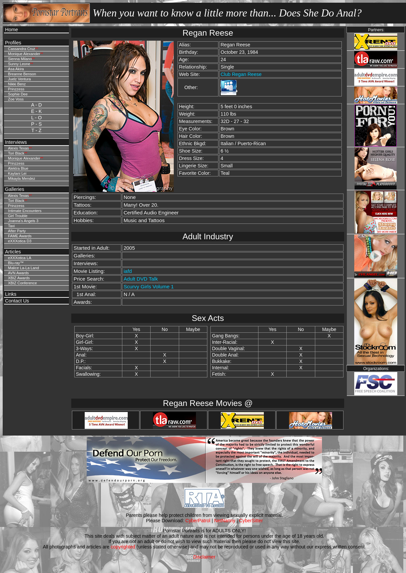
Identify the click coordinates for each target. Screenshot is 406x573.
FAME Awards (20, 236)
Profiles (13, 42)
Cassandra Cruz (21, 49)
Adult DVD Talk (141, 279)
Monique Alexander (24, 54)
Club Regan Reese (240, 74)
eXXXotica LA (19, 258)
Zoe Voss (16, 99)
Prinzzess (16, 89)
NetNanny (224, 520)
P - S (36, 124)
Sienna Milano (20, 59)
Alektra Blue (18, 168)
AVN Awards (18, 273)
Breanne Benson (22, 74)
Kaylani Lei (17, 173)
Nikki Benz (17, 84)
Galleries (14, 189)
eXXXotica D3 (20, 241)
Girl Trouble (18, 216)
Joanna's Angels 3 (23, 221)
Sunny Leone (19, 64)
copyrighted (123, 546)
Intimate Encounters (25, 211)
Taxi (11, 226)
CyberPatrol (198, 520)
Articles (13, 251)
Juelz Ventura (19, 79)
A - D (36, 105)
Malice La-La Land (23, 268)
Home (11, 29)
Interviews (16, 142)
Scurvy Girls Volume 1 (149, 286)
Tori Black (16, 153)
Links (10, 294)
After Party (17, 231)
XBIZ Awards (19, 278)
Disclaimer (204, 557)
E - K (36, 111)
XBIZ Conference (22, 283)
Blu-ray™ (16, 263)
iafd (128, 271)
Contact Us (17, 300)
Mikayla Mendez (21, 178)
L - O (36, 117)
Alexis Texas (18, 148)
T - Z (36, 130)
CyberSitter (250, 520)
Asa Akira (16, 69)
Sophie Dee (18, 94)
